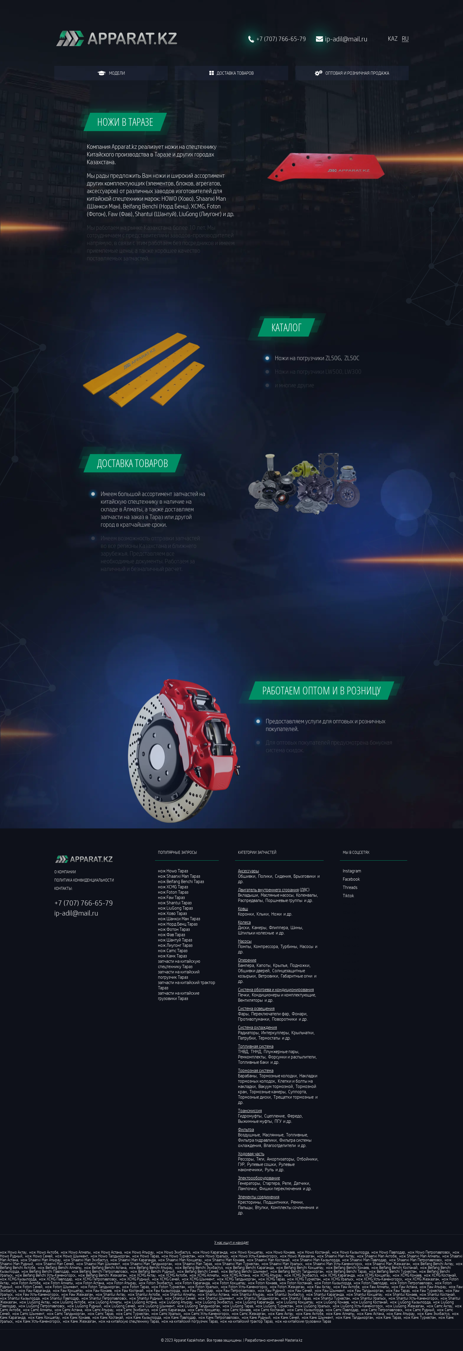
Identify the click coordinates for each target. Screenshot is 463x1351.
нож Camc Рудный (419, 1309)
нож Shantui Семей (180, 1298)
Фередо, (295, 1116)
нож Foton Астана (90, 1282)
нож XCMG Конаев (407, 1275)
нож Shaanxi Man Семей (55, 1263)
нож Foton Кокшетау (228, 1282)
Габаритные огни (297, 976)
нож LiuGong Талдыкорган (198, 1305)
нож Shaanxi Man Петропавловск (415, 1259)
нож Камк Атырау (401, 1313)
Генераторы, (250, 1183)
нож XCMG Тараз (271, 1279)
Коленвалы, (307, 895)
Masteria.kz (293, 1340)
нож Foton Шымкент (61, 1286)
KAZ (392, 39)
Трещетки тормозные (293, 1097)
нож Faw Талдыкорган (365, 1290)
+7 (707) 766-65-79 (281, 39)
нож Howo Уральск (213, 1256)
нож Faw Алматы (375, 1286)
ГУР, (242, 1164)
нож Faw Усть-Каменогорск (37, 1294)
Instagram (352, 871)
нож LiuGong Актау (34, 1302)
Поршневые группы (284, 900)
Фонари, (300, 1013)
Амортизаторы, (281, 1159)
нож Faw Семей (300, 1290)
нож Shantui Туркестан (331, 1298)
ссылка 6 (351, 945)
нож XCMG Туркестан (304, 1279)
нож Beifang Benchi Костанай (394, 1267)
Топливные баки (254, 1062)
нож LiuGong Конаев (332, 1302)
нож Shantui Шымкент (216, 1298)
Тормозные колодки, (279, 1075)
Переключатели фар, (271, 1013)
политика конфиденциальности (84, 880)
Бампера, (247, 965)
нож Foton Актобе (26, 1282)
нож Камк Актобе (309, 1313)
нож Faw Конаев (99, 1290)
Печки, (244, 995)
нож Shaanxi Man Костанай (268, 1259)
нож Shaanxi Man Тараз (193, 1263)
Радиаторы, (249, 1032)
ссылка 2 (351, 912)
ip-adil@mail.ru (346, 38)
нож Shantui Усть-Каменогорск (413, 1298)
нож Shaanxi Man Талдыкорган (147, 1263)
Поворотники (285, 1019)
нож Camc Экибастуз (132, 1309)
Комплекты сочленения (293, 1207)
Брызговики (305, 876)
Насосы (307, 946)
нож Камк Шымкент (317, 1317)
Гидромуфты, (250, 1116)
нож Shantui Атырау (248, 1294)
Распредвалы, (251, 900)
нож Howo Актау (13, 1252)
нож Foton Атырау (121, 1282)
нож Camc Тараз (100, 1313)
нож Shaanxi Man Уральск (282, 1263)
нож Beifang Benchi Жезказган (102, 1275)
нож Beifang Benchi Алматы (59, 1267)
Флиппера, (279, 927)
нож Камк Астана (370, 1313)
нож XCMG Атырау (267, 1275)
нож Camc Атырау (99, 1309)
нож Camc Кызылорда (305, 1309)
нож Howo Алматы (76, 1252)
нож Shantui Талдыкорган (257, 1298)
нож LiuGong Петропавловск (42, 1305)
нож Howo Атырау (139, 1252)
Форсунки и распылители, (292, 1057)
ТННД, (257, 1051)
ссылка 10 (352, 978)
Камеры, (260, 927)
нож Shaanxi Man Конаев (224, 1259)
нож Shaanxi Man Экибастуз (85, 1259)
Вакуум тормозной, (276, 1086)
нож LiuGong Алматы (105, 1302)
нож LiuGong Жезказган (405, 1305)
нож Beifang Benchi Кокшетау (299, 1267)
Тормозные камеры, (268, 1091)
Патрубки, (247, 1038)
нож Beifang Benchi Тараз (346, 1271)
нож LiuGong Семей (119, 1305)
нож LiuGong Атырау (176, 1302)
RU (405, 39)
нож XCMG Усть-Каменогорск (379, 1279)
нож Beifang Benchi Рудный (153, 1271)
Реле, (287, 1183)
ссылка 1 (351, 904)
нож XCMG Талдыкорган (236, 1279)
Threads (350, 887)
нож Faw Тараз (398, 1290)
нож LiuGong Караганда (254, 1302)
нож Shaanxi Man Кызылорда (316, 1259)
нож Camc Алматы (37, 1309)
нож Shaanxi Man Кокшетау (180, 1259)
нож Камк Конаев (76, 1317)
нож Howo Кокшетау (246, 1252)
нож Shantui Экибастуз (285, 1294)
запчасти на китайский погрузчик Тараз (179, 974)
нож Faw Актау (319, 1286)
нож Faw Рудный (271, 1290)
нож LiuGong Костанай (369, 1302)
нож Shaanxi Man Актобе (377, 1256)
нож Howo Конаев (280, 1252)
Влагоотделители (280, 1145)
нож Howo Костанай (313, 1252)
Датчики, (302, 1183)
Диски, (244, 927)
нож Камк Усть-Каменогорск (37, 1321)
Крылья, (281, 965)
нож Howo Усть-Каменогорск (254, 1256)
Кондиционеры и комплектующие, (284, 995)
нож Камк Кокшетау (44, 1317)
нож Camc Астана (68, 1309)
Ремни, (297, 1202)
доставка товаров (231, 73)
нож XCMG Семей (165, 1279)
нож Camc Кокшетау (204, 1309)
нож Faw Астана (404, 1286)
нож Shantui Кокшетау (364, 1294)
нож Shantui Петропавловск (104, 1298)
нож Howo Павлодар (388, 1252)
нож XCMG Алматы (204, 1275)
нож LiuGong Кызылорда (410, 1302)
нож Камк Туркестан (420, 1317)
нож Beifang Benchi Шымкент (244, 1271)
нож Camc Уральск (166, 1313)
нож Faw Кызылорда (163, 1290)
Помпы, (245, 946)
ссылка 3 (351, 920)
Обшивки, (247, 876)
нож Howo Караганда (210, 1252)
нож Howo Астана (107, 1252)
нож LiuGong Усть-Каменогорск (358, 1305)
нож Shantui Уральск (369, 1298)
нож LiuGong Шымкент (156, 1305)
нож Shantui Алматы (178, 1294)
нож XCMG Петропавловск (96, 1279)
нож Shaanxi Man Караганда (133, 1259)
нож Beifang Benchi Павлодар (45, 1271)
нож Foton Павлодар (370, 1282)
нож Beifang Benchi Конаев (347, 1267)
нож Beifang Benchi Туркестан (393, 1271)
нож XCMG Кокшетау (373, 1275)
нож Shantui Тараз (296, 1298)
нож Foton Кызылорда (332, 1282)
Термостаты (269, 1038)
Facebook (351, 879)
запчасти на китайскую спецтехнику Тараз (179, 963)
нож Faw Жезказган (77, 1294)
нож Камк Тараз (388, 1317)
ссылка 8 (351, 962)
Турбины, (290, 946)
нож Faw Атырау (433, 1286)
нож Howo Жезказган (297, 1256)
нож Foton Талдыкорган (100, 1286)
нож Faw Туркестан (427, 1290)
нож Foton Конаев (262, 1282)
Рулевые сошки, (262, 1164)
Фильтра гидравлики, (258, 1140)
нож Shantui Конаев (401, 1294)
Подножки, (300, 965)
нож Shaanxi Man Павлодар (364, 1259)
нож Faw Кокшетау (68, 1290)
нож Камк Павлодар (180, 1317)
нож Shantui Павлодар (60, 1298)
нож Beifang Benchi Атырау (150, 1267)
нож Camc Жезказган (248, 1313)
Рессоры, (246, 1159)
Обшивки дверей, (254, 970)
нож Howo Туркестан (178, 1256)
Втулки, (262, 1207)
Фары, (244, 1013)
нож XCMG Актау (142, 1275)
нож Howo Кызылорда (350, 1252)
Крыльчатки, (303, 1032)
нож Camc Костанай (269, 1309)
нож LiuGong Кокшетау (294, 1302)
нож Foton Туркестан (168, 1286)
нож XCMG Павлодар (55, 1279)
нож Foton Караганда (192, 1282)
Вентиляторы (251, 1000)
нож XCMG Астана (236, 1275)
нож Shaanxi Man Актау (335, 1256)
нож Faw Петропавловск (235, 1290)
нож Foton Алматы (58, 1282)
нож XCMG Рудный (134, 1279)
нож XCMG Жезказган (422, 1279)
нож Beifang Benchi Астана (105, 1267)
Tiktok (348, 895)
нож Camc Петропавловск (381, 1309)
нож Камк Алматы (340, 1313)
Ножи (277, 914)
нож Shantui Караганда (325, 1294)
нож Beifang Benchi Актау (433, 1263)
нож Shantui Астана (213, 1294)
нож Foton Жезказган (287, 1286)
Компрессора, (267, 946)
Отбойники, (308, 1159)
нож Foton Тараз (135, 1286)
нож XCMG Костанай (440, 1275)
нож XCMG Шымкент (198, 1279)
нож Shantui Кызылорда (20, 1298)
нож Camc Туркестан (132, 1313)
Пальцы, (246, 1207)
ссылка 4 (351, 928)
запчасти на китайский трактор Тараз (186, 985)
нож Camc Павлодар (342, 1309)
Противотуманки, (254, 1019)
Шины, (297, 927)
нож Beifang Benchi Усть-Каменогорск (45, 1275)
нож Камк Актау (280, 1313)
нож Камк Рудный (256, 1317)
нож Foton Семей (29, 1286)
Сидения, (284, 876)
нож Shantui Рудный (145, 1298)
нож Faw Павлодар (197, 1290)
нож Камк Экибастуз (433, 1313)
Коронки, (247, 914)
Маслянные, (274, 1135)
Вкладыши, (249, 895)
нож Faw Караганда (34, 1290)
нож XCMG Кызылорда (18, 1279)
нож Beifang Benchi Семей (198, 1271)
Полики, (266, 876)
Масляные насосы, (278, 895)
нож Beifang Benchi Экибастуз (199, 1267)
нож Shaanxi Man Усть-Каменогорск (333, 1263)
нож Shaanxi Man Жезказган (387, 1263)
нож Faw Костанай (129, 1290)
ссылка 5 (351, 937)
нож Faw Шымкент (330, 1290)
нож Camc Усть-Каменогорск (206, 1313)
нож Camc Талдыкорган (66, 1313)
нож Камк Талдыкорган (354, 1317)
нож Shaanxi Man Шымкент (98, 1263)
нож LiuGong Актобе (69, 1302)
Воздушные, (250, 1135)
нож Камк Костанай (107, 1317)
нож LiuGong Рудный (84, 1305)
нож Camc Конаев (237, 1309)
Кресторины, (250, 1202)
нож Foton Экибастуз (155, 1282)
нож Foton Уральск (203, 1286)
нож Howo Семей (39, 1256)
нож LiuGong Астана (140, 1302)
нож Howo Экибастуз (173, 1252)
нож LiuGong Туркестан (274, 1305)
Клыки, (263, 914)
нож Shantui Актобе (144, 1294)
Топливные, (297, 1135)
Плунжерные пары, (282, 1051)
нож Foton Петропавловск (411, 1282)
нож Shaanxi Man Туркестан (237, 1263)
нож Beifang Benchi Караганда (249, 1267)
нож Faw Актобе (346, 1286)
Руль (270, 1169)
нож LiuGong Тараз (238, 1305)
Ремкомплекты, (252, 1057)
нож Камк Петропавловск (218, 1317)
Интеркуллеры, (276, 1032)
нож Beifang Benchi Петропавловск (100, 1271)
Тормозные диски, (255, 1097)
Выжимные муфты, (256, 1121)
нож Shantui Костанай (437, 1294)
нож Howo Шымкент (71, 1256)
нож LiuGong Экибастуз (214, 1302)
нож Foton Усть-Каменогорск (244, 1286)
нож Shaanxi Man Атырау (41, 1259)
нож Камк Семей (286, 1317)
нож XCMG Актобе (172, 1275)
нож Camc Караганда (168, 1309)
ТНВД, (244, 1051)
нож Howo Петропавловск (429, 1252)
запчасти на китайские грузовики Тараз (178, 995)
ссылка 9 (351, 970)
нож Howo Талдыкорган (110, 1256)
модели (111, 73)
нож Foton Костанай (296, 1282)
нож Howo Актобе (43, 1252)
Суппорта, (298, 1091)
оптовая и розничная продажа (352, 73)
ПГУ (278, 1121)
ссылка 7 (351, 953)
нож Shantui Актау (110, 1294)
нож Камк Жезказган (79, 1321)
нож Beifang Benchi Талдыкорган (296, 1271)
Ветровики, (269, 976)
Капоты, (264, 965)
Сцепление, (275, 1116)
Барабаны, (248, 1075)
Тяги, (261, 1159)
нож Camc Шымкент (28, 1313)
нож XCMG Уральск (338, 1279)
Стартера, (272, 1183)
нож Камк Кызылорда (143, 1317)
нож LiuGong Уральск (313, 1305)
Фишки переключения (280, 1188)
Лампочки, (248, 1188)
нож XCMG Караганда (337, 1275)
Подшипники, (276, 1202)
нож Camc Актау (439, 1305)
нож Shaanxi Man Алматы (419, 1256)
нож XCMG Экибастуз (301, 1275)
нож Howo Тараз (145, 1256)
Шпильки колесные (256, 933)
